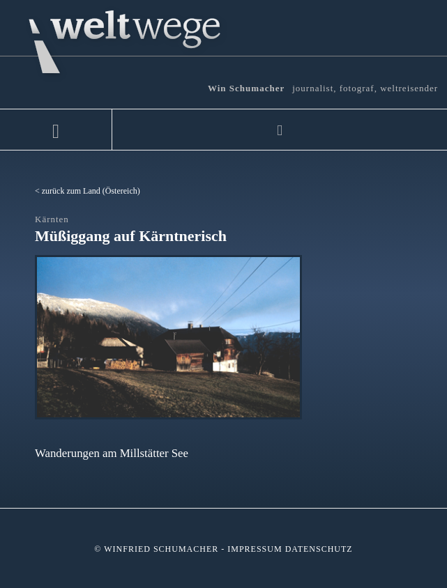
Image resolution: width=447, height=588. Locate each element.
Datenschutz (319, 549)
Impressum (254, 549)
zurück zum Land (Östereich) (91, 191)
